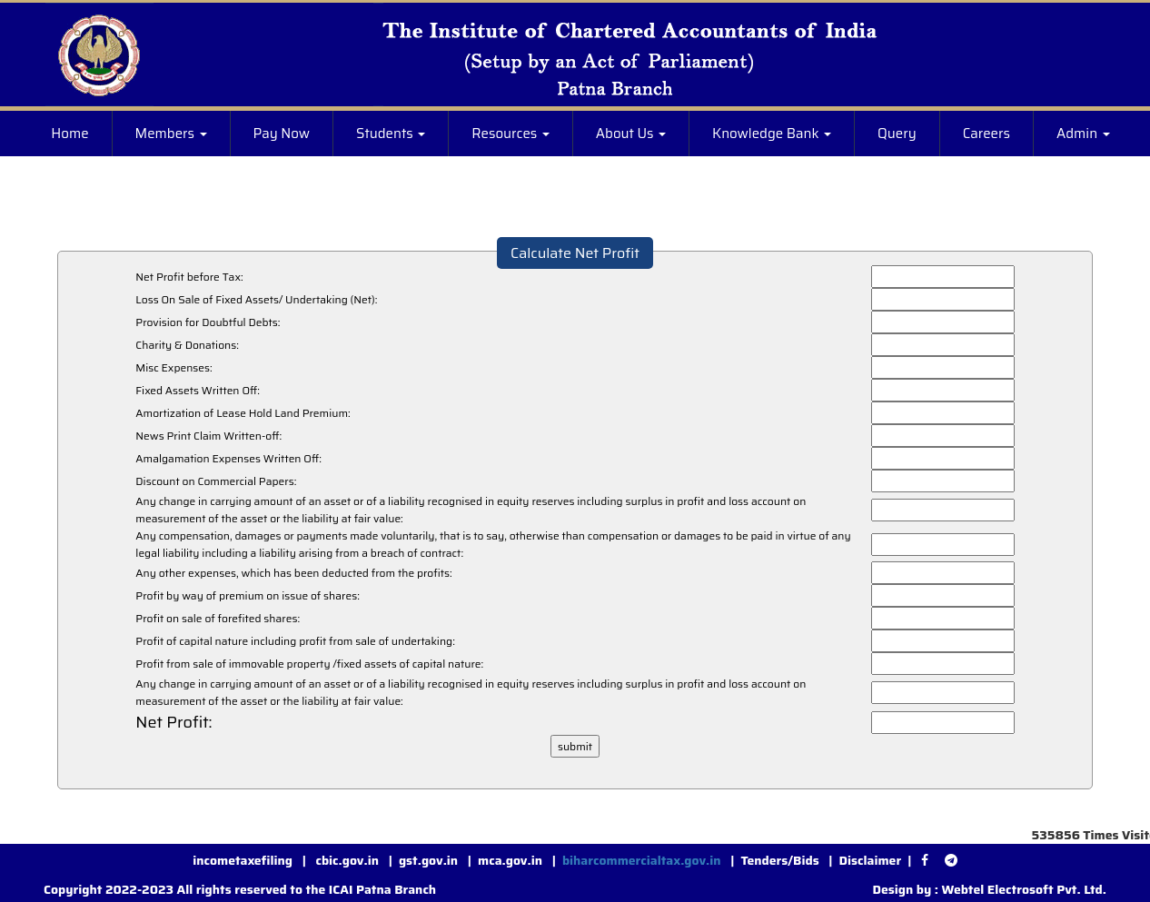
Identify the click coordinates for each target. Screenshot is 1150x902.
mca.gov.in (510, 860)
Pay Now (282, 133)
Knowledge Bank (771, 133)
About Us (631, 133)
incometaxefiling (242, 860)
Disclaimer (870, 860)
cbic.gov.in (348, 860)
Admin (1083, 133)
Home (69, 133)
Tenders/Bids (779, 860)
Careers (986, 133)
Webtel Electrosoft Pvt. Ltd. (1024, 889)
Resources (510, 133)
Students (390, 133)
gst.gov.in (430, 860)
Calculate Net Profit (575, 253)
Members (171, 133)
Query (897, 133)
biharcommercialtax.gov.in (641, 860)
